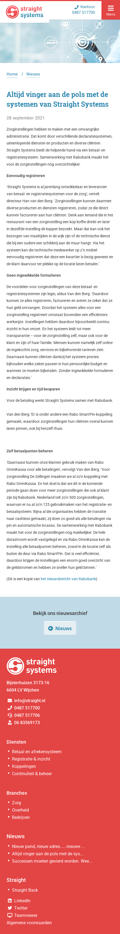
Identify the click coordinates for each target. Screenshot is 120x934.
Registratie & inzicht (31, 759)
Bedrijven (21, 817)
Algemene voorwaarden (29, 922)
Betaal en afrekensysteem (37, 751)
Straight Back (25, 890)
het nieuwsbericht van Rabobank (68, 579)
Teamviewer (22, 915)
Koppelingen (24, 766)
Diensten (16, 742)
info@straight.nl (26, 700)
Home (12, 74)
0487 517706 (23, 715)
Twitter (17, 908)
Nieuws (33, 74)
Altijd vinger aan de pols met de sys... (47, 853)
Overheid (20, 810)
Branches (17, 793)
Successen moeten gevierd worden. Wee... (52, 861)
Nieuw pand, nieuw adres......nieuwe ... (48, 846)
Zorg (16, 802)
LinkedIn (19, 900)
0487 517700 (23, 708)
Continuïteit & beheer (32, 773)
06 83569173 (23, 722)
